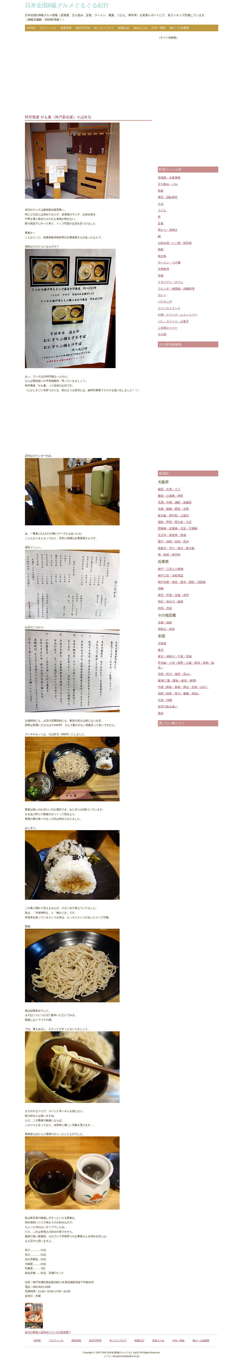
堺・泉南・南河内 (169, 554)
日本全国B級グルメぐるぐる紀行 (67, 5)
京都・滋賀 (165, 622)
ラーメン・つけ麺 (169, 262)
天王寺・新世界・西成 (172, 535)
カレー (162, 295)
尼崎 (160, 588)
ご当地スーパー (168, 327)
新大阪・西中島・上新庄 (173, 515)
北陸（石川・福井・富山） (175, 674)
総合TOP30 (83, 27)
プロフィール (47, 27)
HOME (31, 27)
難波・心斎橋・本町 (170, 495)
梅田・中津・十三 (169, 489)
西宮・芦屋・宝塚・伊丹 (173, 595)
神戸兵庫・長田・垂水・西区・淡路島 (182, 582)
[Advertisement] (88, 73)
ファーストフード (169, 308)
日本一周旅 (158, 27)
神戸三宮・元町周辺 (170, 575)
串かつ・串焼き (168, 229)
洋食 (160, 275)
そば (160, 203)
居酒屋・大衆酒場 (169, 177)
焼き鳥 (162, 256)
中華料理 (163, 269)
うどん (162, 210)
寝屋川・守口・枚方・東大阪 (176, 548)
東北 (160, 650)
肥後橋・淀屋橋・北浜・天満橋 (177, 528)
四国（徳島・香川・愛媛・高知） (179, 693)
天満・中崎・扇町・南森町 (175, 502)
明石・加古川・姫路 (170, 601)
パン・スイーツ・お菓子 (173, 321)
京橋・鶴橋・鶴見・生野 (173, 508)
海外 (160, 713)
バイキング (165, 301)
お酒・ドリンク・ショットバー (177, 314)
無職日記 (123, 27)
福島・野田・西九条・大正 (175, 522)
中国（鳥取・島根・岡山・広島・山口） (183, 687)
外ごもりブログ (104, 27)
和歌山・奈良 (166, 629)
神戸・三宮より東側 (170, 568)
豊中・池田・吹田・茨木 (173, 541)
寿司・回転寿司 (168, 197)
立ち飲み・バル (168, 184)
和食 (160, 190)
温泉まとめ (140, 27)
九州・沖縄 (165, 700)
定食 (160, 223)
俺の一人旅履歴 (179, 27)
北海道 (162, 643)
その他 (162, 334)
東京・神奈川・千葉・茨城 (175, 656)
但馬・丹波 (165, 608)
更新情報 (66, 27)
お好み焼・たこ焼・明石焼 (175, 243)
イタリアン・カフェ (170, 282)
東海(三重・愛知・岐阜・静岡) (177, 680)
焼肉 (160, 249)
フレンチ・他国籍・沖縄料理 (176, 288)
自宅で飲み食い (168, 706)
